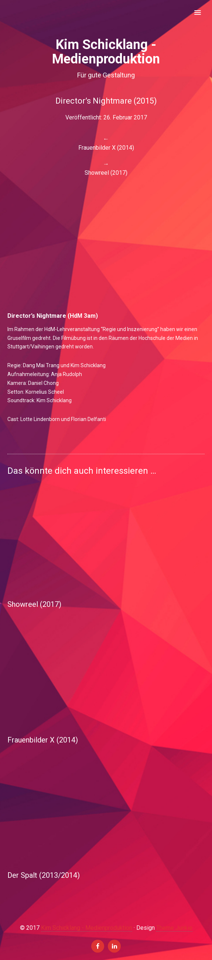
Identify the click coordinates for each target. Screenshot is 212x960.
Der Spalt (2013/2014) (43, 875)
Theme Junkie (174, 927)
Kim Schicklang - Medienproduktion (86, 927)
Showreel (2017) (34, 604)
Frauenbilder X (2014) (42, 739)
